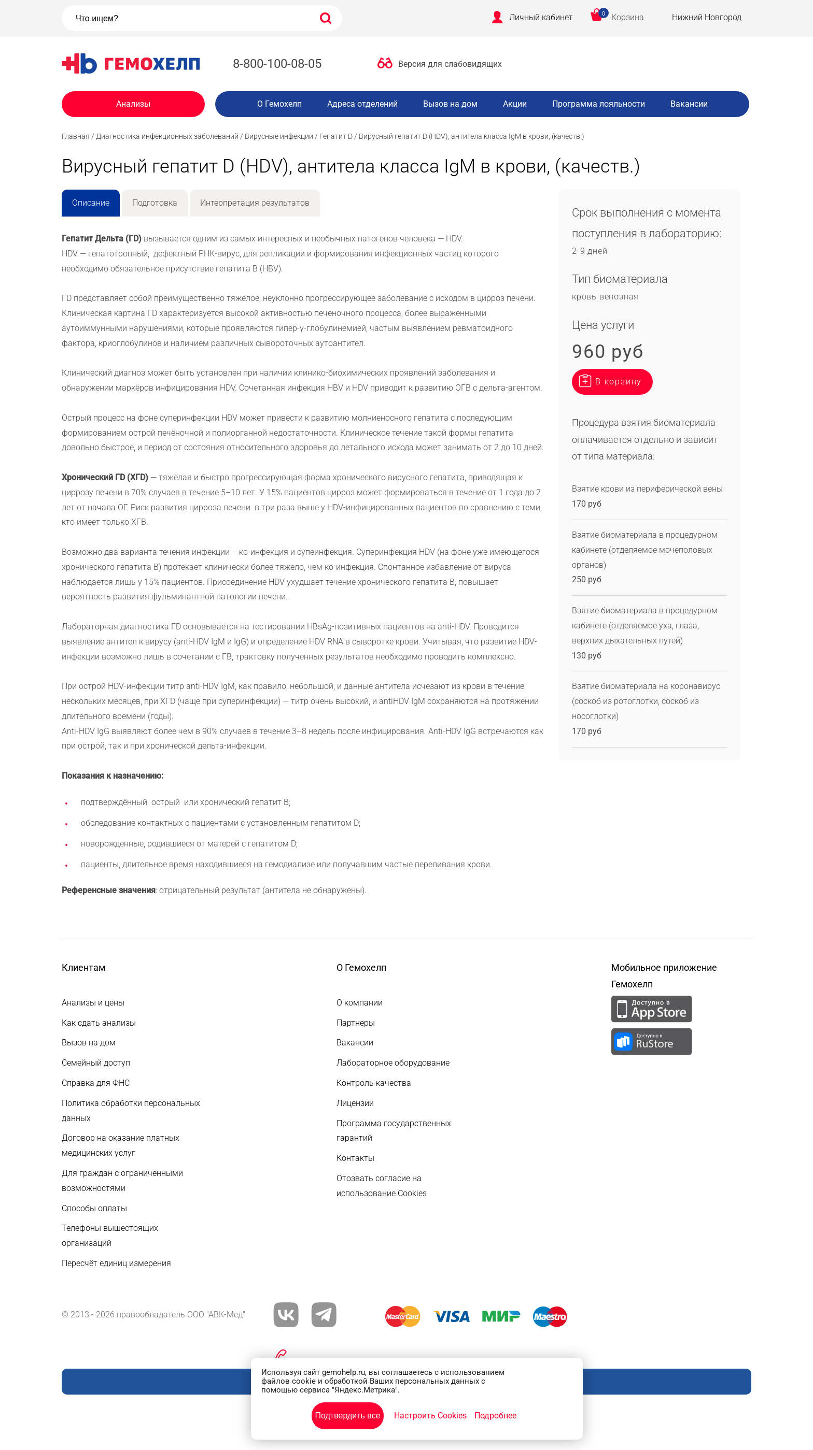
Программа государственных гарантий (394, 1130)
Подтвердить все (347, 1415)
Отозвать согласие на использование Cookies (382, 1185)
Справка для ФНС (96, 1083)
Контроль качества (374, 1083)
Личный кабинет (541, 17)
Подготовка (154, 203)
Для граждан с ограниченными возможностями (122, 1180)
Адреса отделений (362, 104)
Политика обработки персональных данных (131, 1110)
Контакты (355, 1158)
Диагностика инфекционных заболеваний (167, 136)
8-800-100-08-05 (277, 63)
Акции (515, 104)
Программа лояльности (598, 104)
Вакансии (689, 104)
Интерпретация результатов (255, 203)
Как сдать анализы (99, 1023)
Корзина (627, 17)
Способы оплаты (94, 1208)
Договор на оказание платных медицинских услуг (120, 1145)
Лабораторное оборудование (393, 1063)
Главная (76, 136)
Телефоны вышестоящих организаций (110, 1235)
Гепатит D (336, 136)
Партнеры (356, 1023)
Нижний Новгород (706, 17)
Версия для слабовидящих (450, 64)
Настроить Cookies (430, 1415)
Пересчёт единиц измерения (116, 1263)
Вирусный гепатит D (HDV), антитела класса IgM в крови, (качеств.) (471, 136)
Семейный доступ (96, 1063)
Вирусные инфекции (279, 136)
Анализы (133, 104)
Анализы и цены (93, 1003)
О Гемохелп (279, 104)
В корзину (618, 381)
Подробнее (495, 1415)
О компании (360, 1003)
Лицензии (355, 1103)
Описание (90, 203)
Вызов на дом (450, 104)
